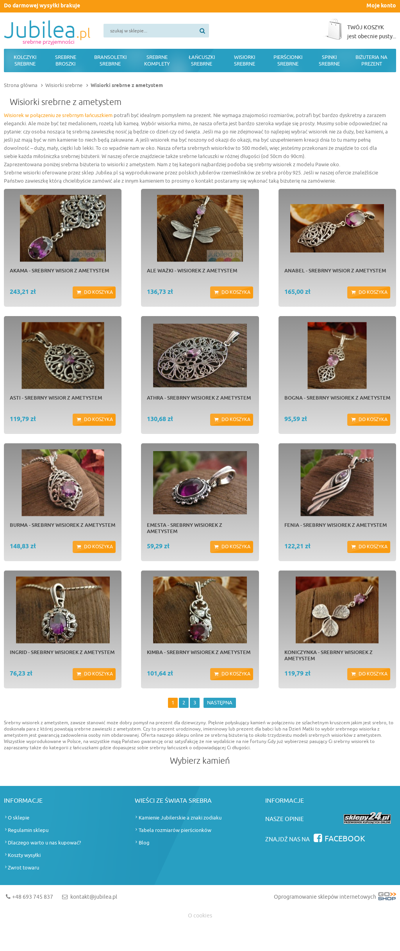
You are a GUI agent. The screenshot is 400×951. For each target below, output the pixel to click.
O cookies (200, 915)
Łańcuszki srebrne (202, 60)
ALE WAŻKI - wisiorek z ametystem (192, 270)
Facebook (345, 839)
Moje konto (381, 6)
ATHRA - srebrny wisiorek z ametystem (199, 398)
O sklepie (18, 817)
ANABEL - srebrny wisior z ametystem (335, 270)
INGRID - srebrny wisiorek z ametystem (62, 652)
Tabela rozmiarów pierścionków (175, 830)
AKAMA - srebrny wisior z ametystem (59, 270)
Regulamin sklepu (28, 830)
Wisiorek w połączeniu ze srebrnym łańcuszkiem (58, 115)
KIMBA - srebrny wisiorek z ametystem (198, 652)
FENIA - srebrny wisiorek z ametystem (335, 525)
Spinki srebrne (329, 60)
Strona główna (21, 85)
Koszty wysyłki (24, 855)
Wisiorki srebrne (244, 60)
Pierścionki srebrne (287, 60)
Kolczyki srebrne (25, 60)
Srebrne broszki (65, 60)
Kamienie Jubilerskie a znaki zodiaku (180, 817)
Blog (144, 842)
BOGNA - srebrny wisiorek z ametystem (337, 398)
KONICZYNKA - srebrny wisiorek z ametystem (328, 655)
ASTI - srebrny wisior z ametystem (56, 398)
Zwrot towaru (23, 867)
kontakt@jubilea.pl (93, 897)
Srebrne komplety (157, 60)
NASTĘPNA (219, 702)
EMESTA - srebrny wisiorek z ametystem (184, 528)
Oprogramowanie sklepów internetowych (335, 898)
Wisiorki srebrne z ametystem (127, 85)
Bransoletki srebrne (110, 60)
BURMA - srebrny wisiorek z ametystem (62, 525)
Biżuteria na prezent (371, 60)
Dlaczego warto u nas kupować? (44, 842)
